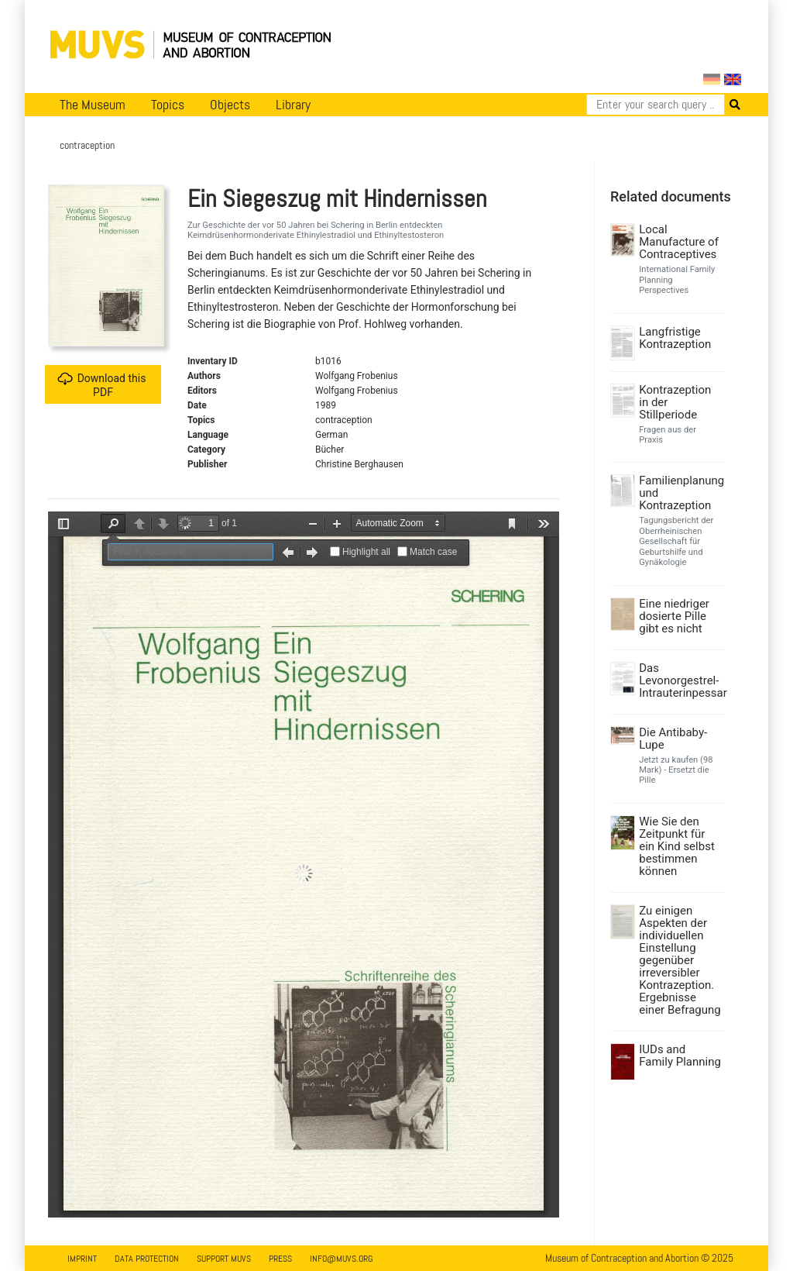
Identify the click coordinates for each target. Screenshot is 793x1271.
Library (293, 104)
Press (280, 1258)
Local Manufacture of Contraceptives (679, 241)
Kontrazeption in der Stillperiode (675, 402)
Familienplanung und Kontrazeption (680, 493)
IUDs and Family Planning (680, 1055)
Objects (230, 104)
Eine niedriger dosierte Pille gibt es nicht (674, 616)
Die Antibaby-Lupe (673, 738)
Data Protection (147, 1258)
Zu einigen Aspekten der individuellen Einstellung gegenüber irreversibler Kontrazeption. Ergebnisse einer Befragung (680, 960)
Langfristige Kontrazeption (675, 338)
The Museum (92, 104)
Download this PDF (101, 384)
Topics (167, 104)
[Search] (655, 105)
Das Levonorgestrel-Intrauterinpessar (680, 680)
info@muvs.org (341, 1258)
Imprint (82, 1258)
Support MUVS (224, 1258)
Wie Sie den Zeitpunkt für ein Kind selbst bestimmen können (677, 846)
